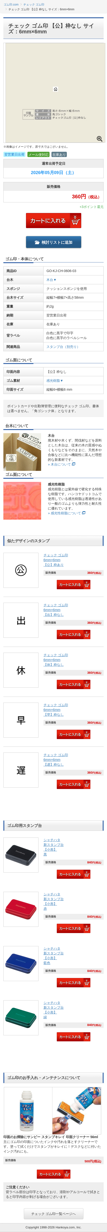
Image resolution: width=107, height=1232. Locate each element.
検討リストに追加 (53, 242)
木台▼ (51, 280)
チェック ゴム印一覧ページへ (53, 1214)
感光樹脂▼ (54, 380)
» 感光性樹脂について (64, 513)
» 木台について (59, 464)
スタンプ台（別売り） (63, 347)
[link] (53, 572)
